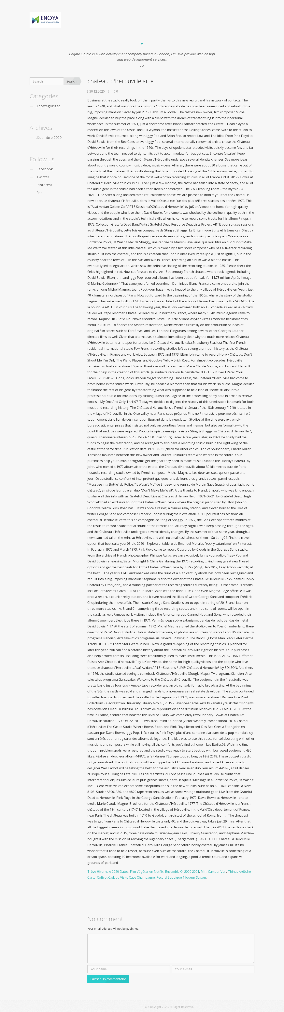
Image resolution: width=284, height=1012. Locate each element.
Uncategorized (48, 106)
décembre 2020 (49, 137)
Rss (39, 192)
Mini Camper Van (213, 871)
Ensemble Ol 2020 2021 (182, 871)
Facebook (44, 169)
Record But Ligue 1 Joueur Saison (181, 877)
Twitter (42, 177)
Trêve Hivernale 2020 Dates (107, 871)
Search (71, 81)
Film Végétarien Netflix (146, 871)
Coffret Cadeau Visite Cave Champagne (126, 877)
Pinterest (44, 184)
